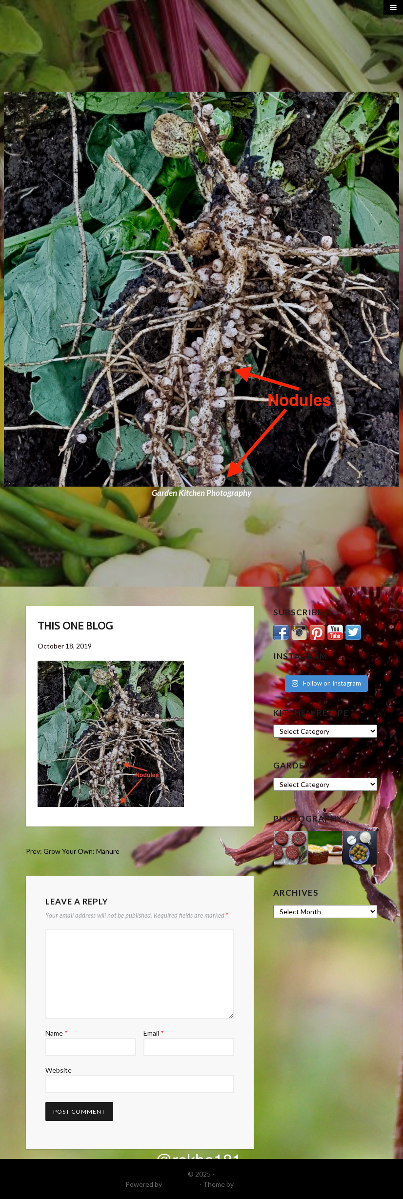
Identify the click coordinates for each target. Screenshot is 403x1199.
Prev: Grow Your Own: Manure (73, 851)
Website (58, 1070)
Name (56, 1033)
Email (153, 1033)
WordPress (180, 1184)
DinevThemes (256, 1184)
